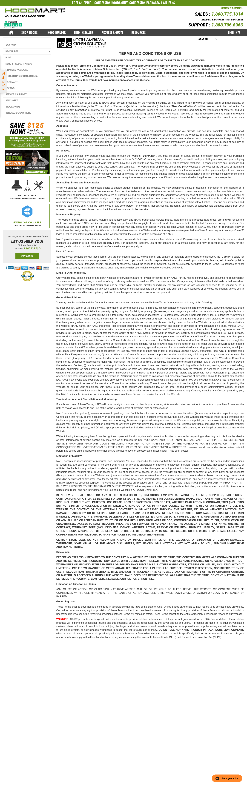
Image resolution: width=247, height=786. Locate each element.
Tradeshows (13, 106)
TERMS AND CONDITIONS (18, 113)
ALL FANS (169, 3)
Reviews (10, 88)
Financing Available (17, 70)
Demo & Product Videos (19, 64)
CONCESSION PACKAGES (144, 3)
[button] (227, 778)
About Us (11, 45)
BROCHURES (12, 51)
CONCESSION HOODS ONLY (111, 3)
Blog (8, 57)
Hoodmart (12, 82)
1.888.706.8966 (227, 25)
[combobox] (208, 39)
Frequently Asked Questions (22, 76)
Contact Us (27, 256)
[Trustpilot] (13, 24)
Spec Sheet (12, 100)
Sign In (232, 32)
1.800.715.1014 (227, 14)
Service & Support (16, 94)
